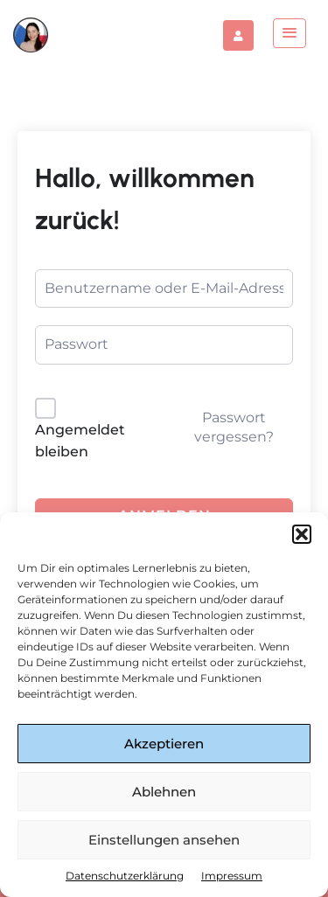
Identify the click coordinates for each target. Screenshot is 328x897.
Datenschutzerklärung (125, 875)
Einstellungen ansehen (164, 839)
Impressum (231, 875)
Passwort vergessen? (234, 427)
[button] (302, 534)
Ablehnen (164, 791)
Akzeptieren (164, 743)
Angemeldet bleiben (80, 441)
